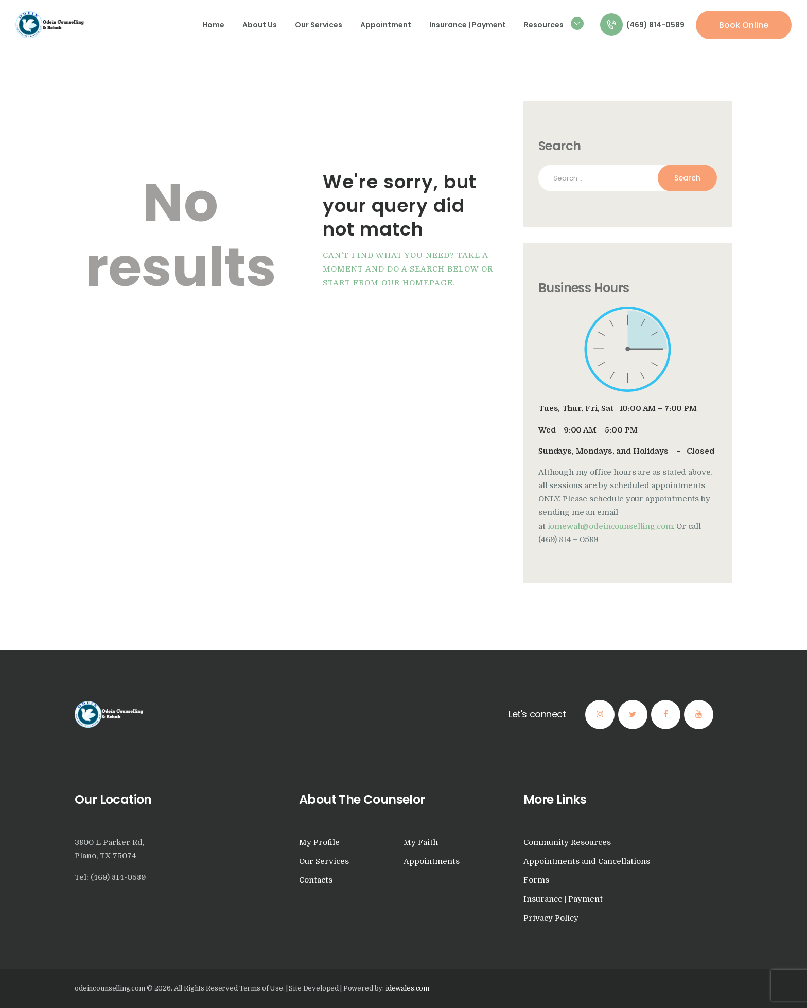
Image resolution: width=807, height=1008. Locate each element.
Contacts (315, 880)
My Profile (319, 842)
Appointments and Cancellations (586, 861)
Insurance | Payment (563, 899)
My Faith (421, 842)
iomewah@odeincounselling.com (610, 526)
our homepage (417, 283)
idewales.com (407, 988)
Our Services (324, 861)
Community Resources (567, 842)
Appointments (432, 861)
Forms (536, 880)
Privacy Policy (550, 918)
